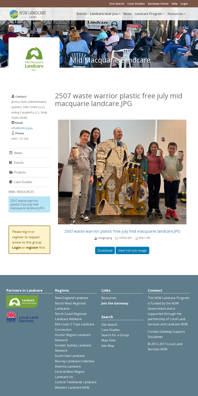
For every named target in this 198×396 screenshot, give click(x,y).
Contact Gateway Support (166, 331)
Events (82, 14)
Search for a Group (115, 335)
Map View (108, 340)
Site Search (116, 3)
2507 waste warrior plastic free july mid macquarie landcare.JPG (122, 231)
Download (105, 250)
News (127, 14)
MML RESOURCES (21, 192)
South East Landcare (70, 356)
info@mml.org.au (22, 128)
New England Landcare (71, 298)
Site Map (107, 346)
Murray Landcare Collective (74, 361)
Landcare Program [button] (148, 14)
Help (175, 3)
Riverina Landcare (68, 366)
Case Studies (136, 3)
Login (184, 3)
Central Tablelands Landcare (75, 382)
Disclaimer (155, 337)
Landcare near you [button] (104, 14)
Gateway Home (158, 3)
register (32, 247)
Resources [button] (175, 14)
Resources (108, 298)
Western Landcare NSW (72, 387)
